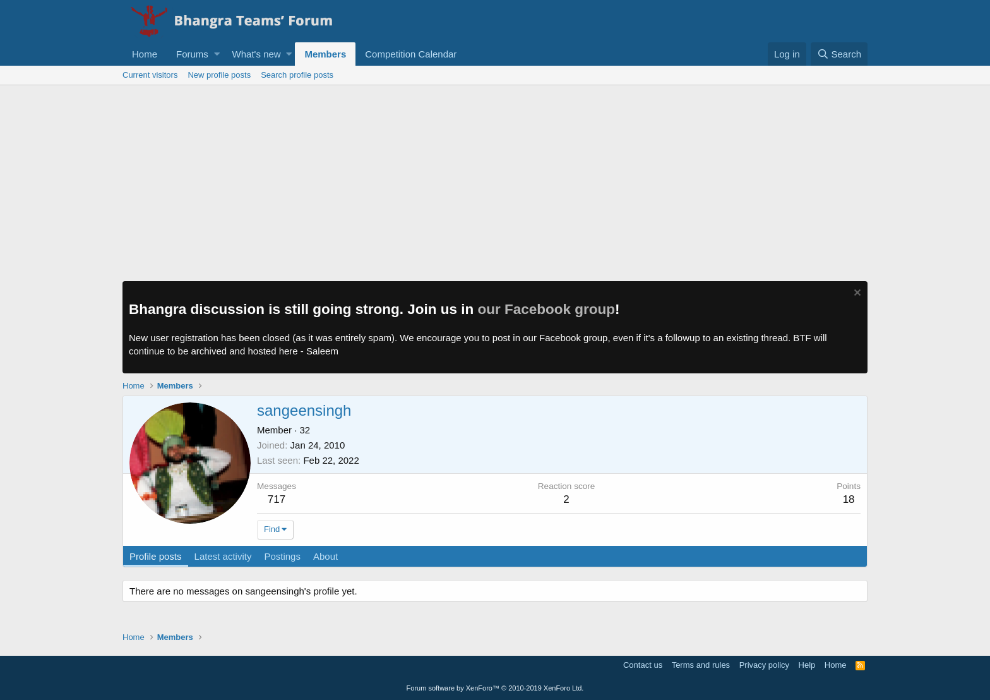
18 (849, 499)
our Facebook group (547, 309)
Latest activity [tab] (223, 556)
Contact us (642, 665)
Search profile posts (297, 75)
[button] (217, 54)
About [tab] (325, 556)
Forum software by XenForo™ (495, 688)
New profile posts (219, 75)
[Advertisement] (495, 180)
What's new (256, 54)
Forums (192, 54)
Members (325, 54)
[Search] (839, 54)
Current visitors (149, 75)
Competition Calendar (410, 54)
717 (276, 499)
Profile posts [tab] (155, 556)
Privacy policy (764, 665)
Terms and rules (701, 665)
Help (807, 665)
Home (144, 54)
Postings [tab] (282, 556)
